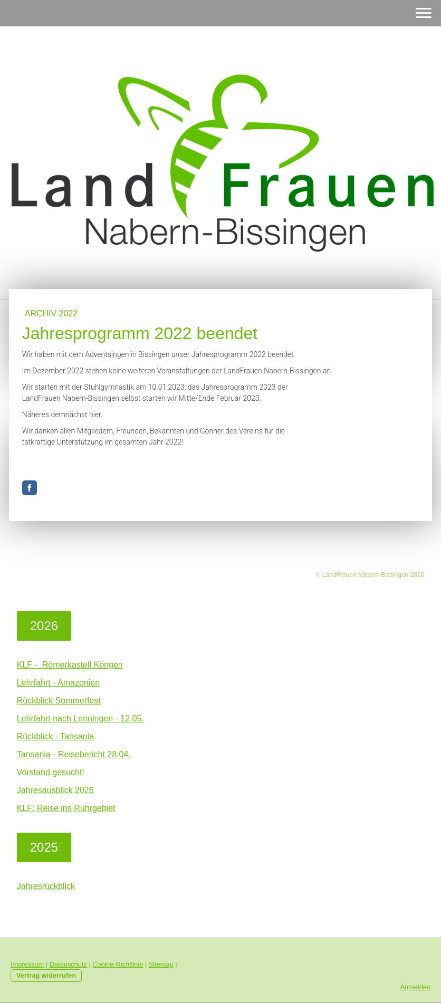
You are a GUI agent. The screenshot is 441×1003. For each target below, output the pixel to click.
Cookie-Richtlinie (117, 964)
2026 (44, 626)
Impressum (27, 964)
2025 (44, 847)
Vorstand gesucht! (50, 772)
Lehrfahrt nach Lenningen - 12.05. (80, 718)
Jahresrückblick (46, 886)
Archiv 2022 (51, 313)
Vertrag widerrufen (46, 975)
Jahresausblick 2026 (55, 790)
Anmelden (415, 987)
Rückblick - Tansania (55, 736)
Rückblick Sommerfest (59, 700)
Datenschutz (68, 964)
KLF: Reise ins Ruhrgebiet (66, 808)
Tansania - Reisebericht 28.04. (74, 754)
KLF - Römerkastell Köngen (70, 664)
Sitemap (161, 964)
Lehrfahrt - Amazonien (58, 682)
